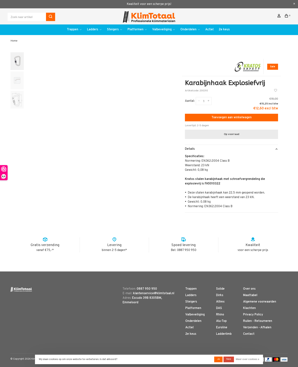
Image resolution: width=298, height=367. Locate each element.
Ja (218, 359)
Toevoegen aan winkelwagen (232, 117)
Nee (228, 359)
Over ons (249, 289)
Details (190, 149)
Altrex (220, 302)
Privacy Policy (253, 315)
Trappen (72, 29)
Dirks (219, 295)
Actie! (209, 29)
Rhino (220, 315)
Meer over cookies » (247, 359)
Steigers (113, 29)
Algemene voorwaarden (259, 302)
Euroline (221, 327)
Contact (248, 334)
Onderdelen (188, 29)
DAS (219, 308)
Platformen (135, 29)
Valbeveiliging (162, 29)
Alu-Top (221, 321)
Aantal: (190, 101)
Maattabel (250, 295)
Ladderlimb (224, 334)
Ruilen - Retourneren (257, 321)
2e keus (224, 29)
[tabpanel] (97, 124)
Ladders (92, 29)
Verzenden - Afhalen (257, 327)
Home (13, 40)
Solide (220, 289)
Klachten (249, 308)
